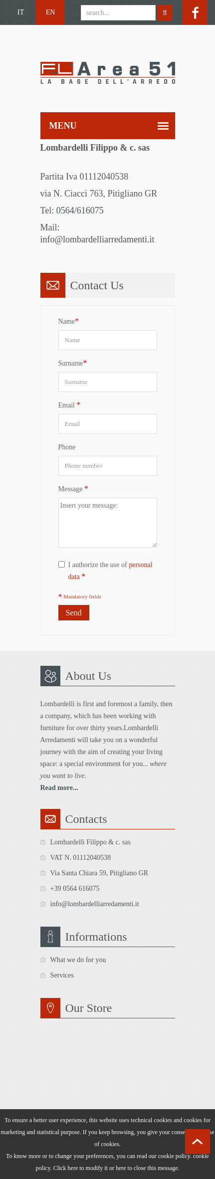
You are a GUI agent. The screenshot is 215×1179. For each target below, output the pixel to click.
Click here (65, 1168)
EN (50, 12)
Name (68, 321)
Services (62, 975)
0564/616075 (80, 210)
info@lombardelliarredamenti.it (97, 239)
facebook (195, 12)
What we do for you (78, 960)
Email (69, 404)
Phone (67, 447)
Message (73, 488)
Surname (72, 363)
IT (20, 12)
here (121, 1168)
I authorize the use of (105, 571)
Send (74, 612)
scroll (197, 1141)
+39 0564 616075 (75, 888)
